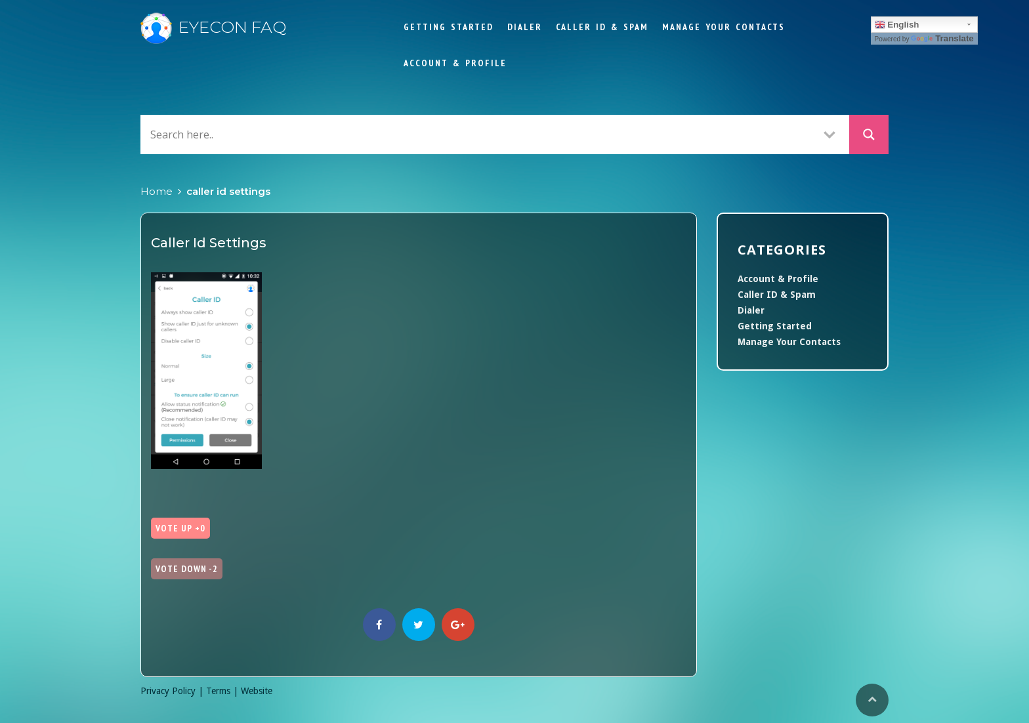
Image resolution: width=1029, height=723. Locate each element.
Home (156, 191)
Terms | (223, 691)
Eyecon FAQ (213, 27)
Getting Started (449, 27)
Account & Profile (455, 63)
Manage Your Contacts (723, 27)
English (897, 25)
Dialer (524, 27)
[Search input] (478, 134)
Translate (942, 38)
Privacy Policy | (173, 691)
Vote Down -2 (187, 569)
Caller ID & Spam (602, 27)
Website (256, 691)
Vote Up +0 (180, 528)
